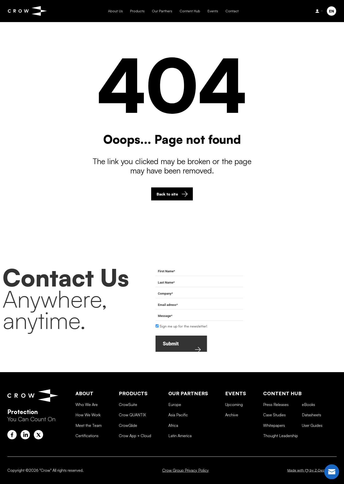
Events (212, 11)
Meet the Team (88, 445)
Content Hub (189, 11)
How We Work (87, 435)
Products (137, 11)
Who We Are (86, 424)
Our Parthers (162, 11)
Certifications (86, 456)
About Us (115, 11)
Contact (231, 11)
